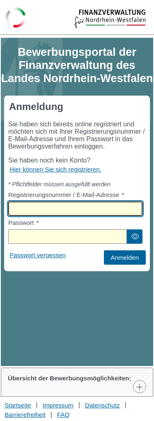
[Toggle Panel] (139, 386)
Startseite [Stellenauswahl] (18, 405)
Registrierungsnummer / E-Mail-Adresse (66, 194)
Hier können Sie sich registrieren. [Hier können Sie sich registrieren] (55, 169)
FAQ (63, 414)
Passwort (23, 222)
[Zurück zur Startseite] (15, 18)
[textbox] (75, 208)
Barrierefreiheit (25, 414)
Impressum (58, 405)
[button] (135, 236)
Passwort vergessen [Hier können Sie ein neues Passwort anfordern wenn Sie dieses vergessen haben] (37, 255)
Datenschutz (102, 405)
